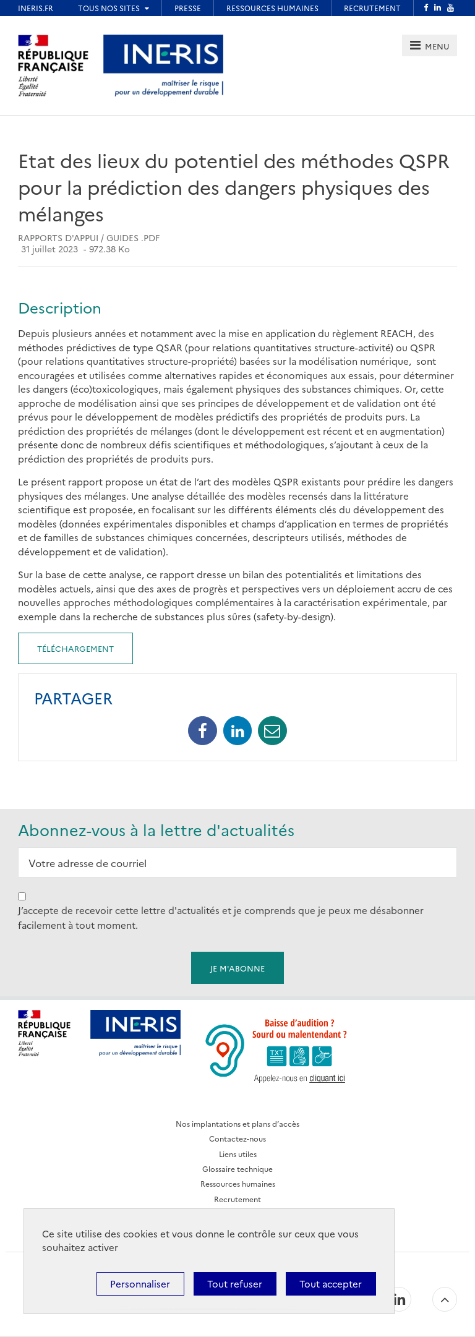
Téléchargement (75, 648)
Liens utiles (238, 1153)
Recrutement (237, 1199)
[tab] (429, 45)
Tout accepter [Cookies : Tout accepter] (330, 1283)
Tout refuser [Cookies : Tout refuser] (234, 1283)
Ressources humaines (237, 1183)
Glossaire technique (237, 1168)
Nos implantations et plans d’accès (237, 1123)
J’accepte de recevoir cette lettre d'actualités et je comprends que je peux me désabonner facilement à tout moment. (221, 917)
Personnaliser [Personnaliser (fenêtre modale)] (140, 1283)
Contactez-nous (237, 1138)
